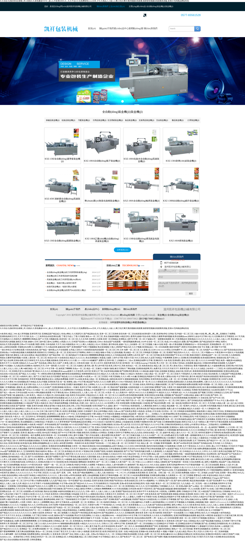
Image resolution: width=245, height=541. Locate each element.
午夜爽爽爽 (167, 358)
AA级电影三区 (227, 526)
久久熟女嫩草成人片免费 (139, 502)
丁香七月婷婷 (5, 449)
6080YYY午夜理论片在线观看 (127, 470)
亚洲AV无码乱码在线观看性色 (12, 427)
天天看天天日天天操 (204, 537)
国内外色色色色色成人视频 (37, 454)
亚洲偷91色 (143, 531)
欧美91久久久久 (40, 409)
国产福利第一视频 (23, 406)
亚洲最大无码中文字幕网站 (119, 433)
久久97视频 (136, 347)
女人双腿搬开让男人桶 (125, 521)
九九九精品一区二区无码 (191, 483)
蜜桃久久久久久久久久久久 (21, 473)
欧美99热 (221, 430)
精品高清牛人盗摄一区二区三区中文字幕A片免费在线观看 (24, 481)
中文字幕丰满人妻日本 (186, 376)
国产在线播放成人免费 (9, 521)
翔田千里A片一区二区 (135, 400)
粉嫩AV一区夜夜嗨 (8, 486)
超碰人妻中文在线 (202, 395)
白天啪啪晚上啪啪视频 (194, 502)
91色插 (3, 475)
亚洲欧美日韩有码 (212, 534)
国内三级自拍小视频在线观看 (47, 518)
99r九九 (241, 473)
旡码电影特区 (23, 379)
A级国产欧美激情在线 (35, 427)
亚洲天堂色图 (37, 406)
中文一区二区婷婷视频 (218, 531)
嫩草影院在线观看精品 (71, 374)
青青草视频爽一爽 (167, 443)
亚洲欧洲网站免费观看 (234, 505)
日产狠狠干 (4, 433)
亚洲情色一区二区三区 (220, 529)
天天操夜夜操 (169, 446)
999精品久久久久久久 (113, 398)
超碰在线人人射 (22, 395)
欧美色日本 (153, 491)
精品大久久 (144, 465)
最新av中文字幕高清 (105, 414)
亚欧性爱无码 (109, 363)
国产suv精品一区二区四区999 (201, 486)
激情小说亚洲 (38, 513)
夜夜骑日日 (42, 352)
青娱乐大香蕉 (222, 406)
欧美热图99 (192, 387)
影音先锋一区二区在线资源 (130, 334)
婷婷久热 (41, 398)
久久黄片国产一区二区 (125, 462)
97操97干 (17, 494)
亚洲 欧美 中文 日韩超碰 (198, 379)
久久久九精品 (199, 368)
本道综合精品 (212, 475)
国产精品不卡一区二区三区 (218, 440)
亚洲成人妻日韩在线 (109, 344)
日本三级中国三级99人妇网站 (46, 342)
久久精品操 (144, 371)
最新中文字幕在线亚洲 (74, 440)
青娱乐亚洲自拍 (88, 446)
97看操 (122, 374)
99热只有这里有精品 (131, 457)
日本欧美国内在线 (17, 462)
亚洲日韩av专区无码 (234, 366)
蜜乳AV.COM (117, 382)
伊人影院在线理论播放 (233, 368)
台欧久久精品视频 (19, 449)
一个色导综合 (124, 406)
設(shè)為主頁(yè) (117, 6)
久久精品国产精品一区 (172, 451)
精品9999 (97, 513)
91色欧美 (31, 424)
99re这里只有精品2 (84, 419)
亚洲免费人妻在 (178, 360)
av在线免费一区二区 (78, 502)
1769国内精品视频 (16, 352)
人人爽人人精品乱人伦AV (89, 344)
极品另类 (200, 515)
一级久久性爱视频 (209, 483)
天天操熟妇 (4, 339)
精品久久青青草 (83, 400)
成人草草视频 (23, 334)
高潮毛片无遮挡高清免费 (181, 440)
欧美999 (67, 387)
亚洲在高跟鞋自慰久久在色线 (180, 382)
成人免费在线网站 (30, 387)
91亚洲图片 (171, 438)
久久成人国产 (55, 473)
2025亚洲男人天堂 (111, 403)
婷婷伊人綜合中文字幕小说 (199, 336)
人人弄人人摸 (5, 459)
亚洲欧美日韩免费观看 (190, 358)
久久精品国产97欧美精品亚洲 (80, 513)
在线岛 (142, 384)
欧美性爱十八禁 (148, 334)
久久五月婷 (83, 339)
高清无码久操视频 (7, 342)
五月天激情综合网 (233, 467)
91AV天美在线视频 (120, 489)
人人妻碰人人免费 (133, 497)
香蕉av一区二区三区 (56, 451)
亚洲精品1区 (61, 537)
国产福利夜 (4, 438)
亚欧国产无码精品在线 (202, 443)
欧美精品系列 (139, 483)
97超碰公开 (150, 339)
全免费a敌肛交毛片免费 (174, 435)
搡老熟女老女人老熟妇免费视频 (55, 379)
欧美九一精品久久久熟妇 (40, 395)
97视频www (209, 352)
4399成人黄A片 (121, 505)
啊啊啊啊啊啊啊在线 (157, 438)
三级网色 (4, 457)
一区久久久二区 (196, 352)
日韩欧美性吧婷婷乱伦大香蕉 (177, 424)
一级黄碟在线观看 (163, 339)
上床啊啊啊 (44, 502)
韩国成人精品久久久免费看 (42, 438)
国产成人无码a (183, 499)
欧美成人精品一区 (90, 379)
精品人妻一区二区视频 (150, 443)
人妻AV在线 (63, 475)
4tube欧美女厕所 (218, 390)
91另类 (238, 433)
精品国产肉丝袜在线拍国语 (207, 376)
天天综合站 (127, 398)
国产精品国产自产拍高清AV (229, 454)
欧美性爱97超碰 (237, 435)
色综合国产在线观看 (112, 342)
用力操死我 (157, 513)
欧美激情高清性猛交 (176, 537)
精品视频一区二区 (174, 406)
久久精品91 (130, 374)
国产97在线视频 (67, 515)
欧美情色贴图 (5, 470)
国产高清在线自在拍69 (233, 350)
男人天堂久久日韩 (201, 531)
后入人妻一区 (104, 387)
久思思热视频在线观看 (133, 440)
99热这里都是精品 (69, 510)
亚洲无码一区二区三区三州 (128, 494)
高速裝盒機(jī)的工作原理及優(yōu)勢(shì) (64, 279)
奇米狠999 (88, 521)
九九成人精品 (180, 531)
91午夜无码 (33, 465)
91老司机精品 (224, 513)
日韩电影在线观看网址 (186, 411)
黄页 (233, 376)
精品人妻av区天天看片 (140, 427)
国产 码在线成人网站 (43, 363)
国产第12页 (222, 438)
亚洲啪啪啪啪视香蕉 (95, 470)
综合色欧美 (213, 374)
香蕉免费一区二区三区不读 (21, 523)
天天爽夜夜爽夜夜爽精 (234, 387)
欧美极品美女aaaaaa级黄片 (62, 371)
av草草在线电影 (106, 409)
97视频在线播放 (80, 486)
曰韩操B (97, 489)
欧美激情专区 (122, 467)
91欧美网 (16, 470)
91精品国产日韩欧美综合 (211, 491)
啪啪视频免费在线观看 (69, 523)
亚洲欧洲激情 (106, 424)
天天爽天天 (4, 462)
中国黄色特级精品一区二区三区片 (73, 505)
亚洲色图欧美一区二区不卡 (221, 344)
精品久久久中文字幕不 (31, 483)
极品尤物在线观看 (80, 459)
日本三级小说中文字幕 (49, 411)
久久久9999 (129, 446)
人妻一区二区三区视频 (178, 379)
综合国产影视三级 (7, 395)
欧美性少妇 (203, 510)
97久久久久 (114, 430)
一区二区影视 (91, 529)
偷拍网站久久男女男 (24, 409)
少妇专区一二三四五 (214, 368)
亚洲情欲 (43, 414)
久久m (218, 494)
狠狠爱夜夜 (109, 470)
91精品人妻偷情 (160, 462)
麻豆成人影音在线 (236, 406)
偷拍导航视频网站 (7, 489)
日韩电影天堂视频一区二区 (154, 352)
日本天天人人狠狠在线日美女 (92, 494)
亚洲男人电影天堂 (7, 499)
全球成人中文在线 (152, 411)
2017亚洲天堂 (127, 518)
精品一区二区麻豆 (94, 368)
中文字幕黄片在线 (149, 497)
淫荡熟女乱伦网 (24, 347)
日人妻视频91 (37, 347)
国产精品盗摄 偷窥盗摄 (163, 489)
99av (189, 470)
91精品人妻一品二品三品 (226, 403)
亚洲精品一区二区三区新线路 (123, 507)
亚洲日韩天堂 (96, 531)
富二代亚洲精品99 (179, 339)
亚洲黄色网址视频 (157, 475)
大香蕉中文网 (93, 505)
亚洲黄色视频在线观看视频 (11, 403)
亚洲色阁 (189, 494)
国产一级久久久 (6, 419)
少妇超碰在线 (127, 422)
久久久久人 (141, 507)
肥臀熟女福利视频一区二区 (95, 440)
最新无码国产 (175, 347)
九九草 (18, 483)
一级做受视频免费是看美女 (194, 454)
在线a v (107, 507)
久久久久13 (134, 529)
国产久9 (31, 457)
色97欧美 (100, 507)
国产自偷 (157, 422)
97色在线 (152, 363)
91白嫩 (134, 376)
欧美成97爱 (30, 371)
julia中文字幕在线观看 (159, 427)
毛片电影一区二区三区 (184, 334)
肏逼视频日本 (5, 454)
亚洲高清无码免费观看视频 (60, 446)
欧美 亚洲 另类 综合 (28, 384)
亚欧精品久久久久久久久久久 (200, 339)
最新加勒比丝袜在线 (54, 467)
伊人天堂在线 (159, 478)
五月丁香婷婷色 (199, 440)
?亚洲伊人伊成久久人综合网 (194, 406)
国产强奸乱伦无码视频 (116, 478)
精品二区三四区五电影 (88, 537)
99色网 (94, 387)
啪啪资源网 (181, 387)
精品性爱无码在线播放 (55, 398)
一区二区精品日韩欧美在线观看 (123, 534)
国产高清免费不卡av (217, 481)
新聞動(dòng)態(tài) (136, 32)
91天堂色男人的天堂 (82, 371)
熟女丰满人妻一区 (133, 478)
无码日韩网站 (144, 379)
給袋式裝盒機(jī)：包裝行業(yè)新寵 (62, 287)
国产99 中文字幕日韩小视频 (69, 433)
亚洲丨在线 (123, 531)
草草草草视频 (35, 379)
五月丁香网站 (142, 438)
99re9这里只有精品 (102, 416)
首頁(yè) (92, 28)
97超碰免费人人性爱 (16, 502)
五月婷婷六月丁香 (86, 427)
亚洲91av (176, 358)
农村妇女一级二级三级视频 (56, 513)
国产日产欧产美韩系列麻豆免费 (137, 451)
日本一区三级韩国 (7, 526)
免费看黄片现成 (107, 419)
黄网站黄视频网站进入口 (42, 443)
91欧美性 (4, 334)
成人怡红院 (159, 400)
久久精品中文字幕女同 (187, 507)
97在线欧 (213, 438)
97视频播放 (92, 347)
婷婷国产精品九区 (123, 347)
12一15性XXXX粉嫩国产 (88, 360)
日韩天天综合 (218, 411)
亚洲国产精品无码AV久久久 (178, 352)
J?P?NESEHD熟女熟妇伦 (179, 510)
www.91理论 (165, 350)
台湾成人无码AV (75, 350)
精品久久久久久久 (77, 358)
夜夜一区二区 (185, 518)
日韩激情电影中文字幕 (84, 416)
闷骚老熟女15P (72, 344)
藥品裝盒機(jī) (178, 120)
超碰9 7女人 (124, 344)
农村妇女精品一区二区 (152, 433)
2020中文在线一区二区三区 (152, 342)
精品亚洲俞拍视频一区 (199, 481)
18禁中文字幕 (119, 523)
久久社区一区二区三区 (67, 366)
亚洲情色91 (174, 427)
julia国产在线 (213, 473)
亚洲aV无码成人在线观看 (182, 363)
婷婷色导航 (177, 454)
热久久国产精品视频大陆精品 (209, 521)
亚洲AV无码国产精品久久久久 (107, 427)
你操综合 (110, 473)
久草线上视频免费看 (225, 449)
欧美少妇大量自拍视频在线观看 (210, 387)
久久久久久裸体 (6, 382)
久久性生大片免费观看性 (162, 515)
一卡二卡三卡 (120, 473)
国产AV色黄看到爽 (37, 430)
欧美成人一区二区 (133, 366)
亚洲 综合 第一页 (140, 382)
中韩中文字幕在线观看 (218, 422)
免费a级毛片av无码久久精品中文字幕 (196, 497)
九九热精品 (186, 390)
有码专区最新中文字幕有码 (209, 433)
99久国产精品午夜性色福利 (84, 497)
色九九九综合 (136, 433)
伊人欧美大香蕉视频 (67, 411)
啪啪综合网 (19, 510)
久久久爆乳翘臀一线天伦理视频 (13, 534)
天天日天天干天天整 (8, 379)
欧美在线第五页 (131, 481)
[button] (122, 101)
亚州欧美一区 (128, 363)
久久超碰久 (93, 449)
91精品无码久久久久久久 (46, 475)
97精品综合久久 (92, 395)
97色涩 (47, 494)
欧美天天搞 (190, 537)
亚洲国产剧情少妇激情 (103, 451)
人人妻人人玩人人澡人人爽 (11, 368)
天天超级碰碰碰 (180, 470)
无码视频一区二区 (184, 438)
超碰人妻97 (113, 406)
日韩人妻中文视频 (75, 435)
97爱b (94, 414)
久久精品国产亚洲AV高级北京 (35, 403)
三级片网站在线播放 (222, 489)
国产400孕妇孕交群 (184, 443)
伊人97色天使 (59, 486)
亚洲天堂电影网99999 (175, 465)
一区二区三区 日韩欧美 (64, 465)
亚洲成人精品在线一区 (115, 497)
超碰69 (163, 465)
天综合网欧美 (120, 419)
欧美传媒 (39, 491)
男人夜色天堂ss (176, 366)
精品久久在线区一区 (195, 409)
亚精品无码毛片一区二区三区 (43, 537)
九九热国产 (230, 363)
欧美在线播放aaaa (180, 336)
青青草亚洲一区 (186, 368)
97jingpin (215, 478)
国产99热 (121, 400)
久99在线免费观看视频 (139, 475)
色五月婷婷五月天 (31, 360)
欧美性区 (54, 494)
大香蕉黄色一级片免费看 (30, 435)
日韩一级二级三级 (207, 494)
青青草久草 (4, 523)
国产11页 (169, 481)
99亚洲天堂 (4, 473)
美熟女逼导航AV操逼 (52, 406)
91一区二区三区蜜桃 (184, 475)
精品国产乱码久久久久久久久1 (103, 400)
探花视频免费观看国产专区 (146, 526)
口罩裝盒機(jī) (193, 120)
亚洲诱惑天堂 (214, 379)
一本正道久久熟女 (87, 507)
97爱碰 (229, 481)
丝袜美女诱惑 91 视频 (158, 531)
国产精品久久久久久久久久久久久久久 (16, 513)
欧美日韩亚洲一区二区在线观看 (54, 435)
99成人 (195, 438)
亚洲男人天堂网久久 (55, 459)
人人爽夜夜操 (146, 406)
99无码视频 (211, 406)
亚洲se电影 (183, 486)
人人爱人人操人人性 (68, 409)
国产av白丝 (125, 427)
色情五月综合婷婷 (77, 395)
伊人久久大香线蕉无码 (157, 382)
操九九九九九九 (78, 491)
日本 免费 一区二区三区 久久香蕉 (134, 350)
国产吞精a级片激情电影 (70, 518)
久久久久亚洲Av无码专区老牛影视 (51, 384)
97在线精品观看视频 (50, 483)
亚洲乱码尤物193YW (46, 462)
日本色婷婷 (50, 344)
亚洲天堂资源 (97, 481)
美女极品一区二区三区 (132, 352)
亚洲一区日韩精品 (110, 339)
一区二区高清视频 (90, 430)
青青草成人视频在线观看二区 (158, 384)
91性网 (179, 446)
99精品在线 (133, 531)
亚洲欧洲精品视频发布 (25, 526)
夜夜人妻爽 (190, 459)
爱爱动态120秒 (200, 475)
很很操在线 (221, 358)
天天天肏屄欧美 (144, 515)
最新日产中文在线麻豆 (9, 384)
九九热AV (58, 438)
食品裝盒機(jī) (131, 120)
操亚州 (36, 478)
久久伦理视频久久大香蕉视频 (163, 430)
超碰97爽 (4, 502)
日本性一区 (76, 446)
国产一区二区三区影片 (171, 374)
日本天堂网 (53, 505)
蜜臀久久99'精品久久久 (107, 529)
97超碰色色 (149, 400)
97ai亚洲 (86, 376)
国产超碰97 (190, 478)
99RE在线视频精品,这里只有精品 (109, 446)
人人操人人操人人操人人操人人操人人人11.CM (19, 411)
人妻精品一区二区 (194, 350)
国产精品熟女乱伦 (91, 334)
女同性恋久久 (31, 462)
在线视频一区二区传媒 (129, 384)
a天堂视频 (131, 473)
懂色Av (64, 416)
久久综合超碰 (191, 392)
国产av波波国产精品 (170, 449)
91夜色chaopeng (141, 363)
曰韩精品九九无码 (221, 392)
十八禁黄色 (160, 481)
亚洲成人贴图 (155, 390)
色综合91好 (52, 358)
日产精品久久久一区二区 (10, 478)
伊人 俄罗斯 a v (39, 459)
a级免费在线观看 (7, 510)
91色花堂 (78, 430)
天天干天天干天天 (7, 515)
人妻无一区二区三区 (84, 478)
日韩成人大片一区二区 (115, 486)
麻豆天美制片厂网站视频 (125, 368)
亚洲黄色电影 (196, 414)
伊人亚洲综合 (234, 523)
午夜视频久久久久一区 (168, 486)
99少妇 (30, 392)
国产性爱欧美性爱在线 (129, 371)
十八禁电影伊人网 (212, 409)
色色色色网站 (12, 475)
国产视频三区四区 (205, 392)
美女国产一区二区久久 (125, 526)
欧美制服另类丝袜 (163, 467)
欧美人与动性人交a (66, 430)
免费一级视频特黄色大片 (195, 435)
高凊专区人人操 (54, 414)
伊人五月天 (98, 363)
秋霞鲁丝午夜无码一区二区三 (194, 403)
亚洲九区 (188, 371)
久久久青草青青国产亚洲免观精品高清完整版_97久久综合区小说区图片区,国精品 (87, 422)
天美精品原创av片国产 (98, 499)
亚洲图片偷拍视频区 (74, 384)
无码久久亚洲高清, (57, 454)
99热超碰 (75, 494)
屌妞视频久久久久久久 (9, 505)
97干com (229, 390)
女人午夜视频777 (216, 510)
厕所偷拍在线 (182, 430)
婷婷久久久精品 (93, 352)
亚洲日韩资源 (14, 443)
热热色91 (139, 374)
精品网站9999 (108, 515)
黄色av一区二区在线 (43, 531)
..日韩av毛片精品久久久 (100, 534)
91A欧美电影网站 (167, 414)
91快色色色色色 (31, 350)
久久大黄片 (213, 451)
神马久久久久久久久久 (9, 446)
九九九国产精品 (55, 481)
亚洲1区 (23, 433)
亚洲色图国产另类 (79, 347)
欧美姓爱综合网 (228, 433)
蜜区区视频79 (86, 518)
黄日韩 (240, 515)
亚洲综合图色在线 (230, 371)
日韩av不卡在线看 (27, 344)
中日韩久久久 (27, 478)
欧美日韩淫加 (32, 414)
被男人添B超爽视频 (90, 475)
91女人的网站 (215, 459)
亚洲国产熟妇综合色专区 (125, 491)
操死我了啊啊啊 (65, 368)
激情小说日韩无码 (187, 427)
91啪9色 (70, 416)
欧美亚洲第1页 (142, 473)
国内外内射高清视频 (155, 446)
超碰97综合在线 (143, 336)
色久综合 (4, 443)
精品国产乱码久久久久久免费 (98, 382)
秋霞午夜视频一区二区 (207, 384)
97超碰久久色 (178, 467)
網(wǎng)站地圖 (127, 315)
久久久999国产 (45, 387)
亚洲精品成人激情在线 (108, 379)
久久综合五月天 (115, 454)
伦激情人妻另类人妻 (85, 366)
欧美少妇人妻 (192, 360)
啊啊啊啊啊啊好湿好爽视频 (184, 526)
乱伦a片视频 (45, 360)
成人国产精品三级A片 (9, 440)
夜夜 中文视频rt (6, 366)
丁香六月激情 (79, 336)
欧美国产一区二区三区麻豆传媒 (127, 435)
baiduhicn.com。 (6, 537)
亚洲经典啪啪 (57, 387)
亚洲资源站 (130, 486)
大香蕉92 (26, 494)
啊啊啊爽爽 (106, 489)
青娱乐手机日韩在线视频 (150, 449)
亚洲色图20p (78, 521)
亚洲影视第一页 (165, 526)
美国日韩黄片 (195, 355)
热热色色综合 (147, 366)
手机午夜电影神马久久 (156, 507)
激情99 (57, 515)
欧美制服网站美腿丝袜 (231, 459)
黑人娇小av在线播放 (122, 409)
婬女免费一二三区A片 (139, 510)
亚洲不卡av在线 (75, 379)
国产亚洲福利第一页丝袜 (178, 462)
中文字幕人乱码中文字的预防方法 (159, 398)
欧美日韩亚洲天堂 (110, 531)
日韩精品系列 (188, 416)
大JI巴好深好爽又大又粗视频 (118, 510)
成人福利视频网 (146, 470)
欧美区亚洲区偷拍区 (34, 499)
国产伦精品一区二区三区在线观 (66, 507)
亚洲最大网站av (67, 529)
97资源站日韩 (87, 451)
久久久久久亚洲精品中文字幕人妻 (203, 430)
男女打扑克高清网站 (82, 515)
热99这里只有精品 (49, 433)
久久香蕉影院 (156, 451)
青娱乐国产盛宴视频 (118, 387)
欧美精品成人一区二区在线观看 (155, 347)
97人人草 (96, 419)
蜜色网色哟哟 (49, 499)
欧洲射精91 (193, 398)
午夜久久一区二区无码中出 (24, 416)
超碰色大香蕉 (164, 457)
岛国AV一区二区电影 (199, 473)
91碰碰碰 (68, 459)
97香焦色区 (128, 382)
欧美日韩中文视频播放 (225, 416)
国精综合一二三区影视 (95, 510)
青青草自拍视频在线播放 (29, 440)
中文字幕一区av (212, 507)
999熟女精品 (189, 395)
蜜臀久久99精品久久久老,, (88, 409)
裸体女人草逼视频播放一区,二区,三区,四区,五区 (19, 400)
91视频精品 (115, 416)
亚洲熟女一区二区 (95, 502)
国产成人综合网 (6, 360)
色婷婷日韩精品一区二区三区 (115, 502)
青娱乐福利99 (41, 451)
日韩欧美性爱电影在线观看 (213, 363)
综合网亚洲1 (212, 454)
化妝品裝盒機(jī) (68, 120)
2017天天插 (239, 336)
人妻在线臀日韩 (106, 435)
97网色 (66, 449)
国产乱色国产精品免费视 (24, 419)
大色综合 (233, 440)
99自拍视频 (4, 430)
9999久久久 (235, 491)
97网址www (218, 350)
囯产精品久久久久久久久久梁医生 (34, 446)
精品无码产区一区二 (33, 510)
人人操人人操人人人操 (105, 491)
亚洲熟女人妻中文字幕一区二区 (132, 339)
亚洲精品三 (40, 467)
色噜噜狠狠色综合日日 (91, 374)
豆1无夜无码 (66, 427)
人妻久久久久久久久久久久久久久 (217, 382)
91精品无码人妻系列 (128, 336)
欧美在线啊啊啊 (235, 422)
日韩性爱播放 (22, 486)
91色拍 (240, 403)
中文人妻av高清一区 (229, 400)
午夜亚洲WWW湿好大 (224, 352)
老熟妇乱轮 (103, 449)
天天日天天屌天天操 (188, 449)
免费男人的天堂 (133, 355)
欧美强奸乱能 (26, 443)
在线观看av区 (28, 491)
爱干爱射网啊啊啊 (7, 531)
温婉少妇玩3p (195, 499)
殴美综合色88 (225, 376)
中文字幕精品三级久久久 (109, 537)
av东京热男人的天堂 (43, 419)
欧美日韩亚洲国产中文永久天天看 (175, 355)
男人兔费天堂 (155, 368)
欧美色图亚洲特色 (208, 358)
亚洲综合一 (212, 518)
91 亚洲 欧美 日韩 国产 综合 (175, 521)
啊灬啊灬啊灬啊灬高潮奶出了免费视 (220, 334)
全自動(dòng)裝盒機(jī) (178, 315)
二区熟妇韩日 (213, 424)
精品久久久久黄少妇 (109, 374)
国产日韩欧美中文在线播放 (203, 419)
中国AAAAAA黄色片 (144, 462)
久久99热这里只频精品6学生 (218, 435)
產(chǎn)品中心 (121, 28)
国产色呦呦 (234, 392)
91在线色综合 (63, 358)
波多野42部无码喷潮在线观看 (131, 395)
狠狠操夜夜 (118, 451)
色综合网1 (45, 534)
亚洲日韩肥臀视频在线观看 (185, 515)
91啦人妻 (201, 507)
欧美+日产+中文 (68, 414)
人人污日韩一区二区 (233, 427)
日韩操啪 (226, 491)
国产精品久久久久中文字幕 (152, 424)
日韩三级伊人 (181, 400)
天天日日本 (20, 489)
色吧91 (224, 342)
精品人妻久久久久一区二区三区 (184, 433)
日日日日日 (135, 424)
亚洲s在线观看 (100, 478)
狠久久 (19, 451)
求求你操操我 (50, 424)
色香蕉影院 (135, 406)
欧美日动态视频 (225, 451)
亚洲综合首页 (75, 392)
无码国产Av (208, 350)
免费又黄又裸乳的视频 (29, 470)
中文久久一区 (5, 371)
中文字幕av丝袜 (66, 483)
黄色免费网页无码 (7, 409)
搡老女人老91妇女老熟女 (24, 355)
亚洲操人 (156, 414)
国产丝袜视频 (62, 424)
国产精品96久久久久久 (9, 529)
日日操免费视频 (13, 465)
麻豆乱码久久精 (202, 459)
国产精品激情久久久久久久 (113, 513)
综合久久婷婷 (224, 475)
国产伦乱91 (224, 478)
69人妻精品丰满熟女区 (183, 534)
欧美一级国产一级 (45, 465)
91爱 (28, 438)
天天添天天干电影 (235, 446)
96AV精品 (57, 510)
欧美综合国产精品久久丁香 (105, 438)
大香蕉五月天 (110, 494)
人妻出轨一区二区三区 (37, 358)
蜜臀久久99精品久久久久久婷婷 (48, 526)
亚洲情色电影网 (142, 368)
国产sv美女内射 (6, 494)
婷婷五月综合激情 (189, 347)
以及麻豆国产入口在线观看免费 (121, 459)
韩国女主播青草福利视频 (161, 336)
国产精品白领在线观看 (156, 409)
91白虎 (50, 515)
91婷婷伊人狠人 (26, 376)
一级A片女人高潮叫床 (127, 438)
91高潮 (24, 358)
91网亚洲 (209, 515)
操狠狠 (117, 414)
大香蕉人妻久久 (69, 363)
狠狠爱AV (227, 470)
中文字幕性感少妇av (60, 392)
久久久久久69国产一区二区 (152, 435)
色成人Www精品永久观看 (175, 342)
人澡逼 (30, 459)
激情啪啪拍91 (150, 467)
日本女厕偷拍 (114, 449)
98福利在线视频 (64, 491)
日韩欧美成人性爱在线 (49, 478)
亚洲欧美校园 (136, 403)
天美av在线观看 (29, 398)
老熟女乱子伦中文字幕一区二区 (31, 497)
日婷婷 (80, 411)
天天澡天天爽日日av (96, 486)
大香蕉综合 (188, 366)
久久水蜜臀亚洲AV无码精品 (71, 390)
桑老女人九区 (225, 465)
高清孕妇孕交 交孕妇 (165, 334)
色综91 (197, 494)
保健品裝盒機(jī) (53, 120)
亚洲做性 (123, 430)
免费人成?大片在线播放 (176, 409)
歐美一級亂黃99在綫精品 (231, 360)
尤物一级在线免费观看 (19, 430)
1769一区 (4, 422)
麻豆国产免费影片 (53, 457)
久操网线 (81, 510)
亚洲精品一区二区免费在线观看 (33, 529)
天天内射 (211, 403)
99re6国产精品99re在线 (163, 470)
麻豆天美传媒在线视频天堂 (11, 398)
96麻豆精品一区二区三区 (33, 368)
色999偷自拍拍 (109, 521)
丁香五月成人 (67, 336)
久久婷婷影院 (234, 355)
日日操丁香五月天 (60, 531)
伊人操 (235, 465)
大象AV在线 (199, 334)
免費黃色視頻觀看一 (148, 529)
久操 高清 (168, 360)
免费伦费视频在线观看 (206, 449)
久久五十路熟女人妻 (200, 422)
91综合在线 (13, 374)
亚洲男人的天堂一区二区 (130, 390)
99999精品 (96, 424)
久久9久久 (201, 446)
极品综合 (198, 363)
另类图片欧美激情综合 (201, 390)
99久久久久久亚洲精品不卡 (146, 392)
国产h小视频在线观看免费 (154, 419)
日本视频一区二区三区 (9, 376)
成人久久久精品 (18, 454)
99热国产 (40, 424)
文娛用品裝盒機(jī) (146, 120)
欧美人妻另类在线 (138, 409)
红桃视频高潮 (30, 352)
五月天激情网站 (151, 486)
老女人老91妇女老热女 (106, 457)
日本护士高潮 (226, 379)
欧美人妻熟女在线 (168, 376)
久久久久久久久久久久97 (194, 467)
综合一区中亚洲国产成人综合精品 (77, 481)
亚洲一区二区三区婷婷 (109, 334)
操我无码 (85, 433)
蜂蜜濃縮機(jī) (139, 322)
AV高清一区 (110, 392)
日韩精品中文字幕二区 (191, 491)
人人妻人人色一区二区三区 (93, 392)
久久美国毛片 (77, 334)
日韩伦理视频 (64, 494)
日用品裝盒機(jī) (99, 120)
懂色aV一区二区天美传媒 (182, 529)
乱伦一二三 (34, 336)
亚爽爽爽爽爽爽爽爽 (28, 521)
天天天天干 (74, 449)
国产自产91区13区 (216, 398)
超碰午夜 (166, 433)
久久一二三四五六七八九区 (139, 430)
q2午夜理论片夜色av (198, 424)
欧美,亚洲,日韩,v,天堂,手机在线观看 (76, 406)
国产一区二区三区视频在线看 (91, 398)
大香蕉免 (163, 491)
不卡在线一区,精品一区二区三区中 (107, 518)
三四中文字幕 (117, 358)
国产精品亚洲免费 (158, 403)
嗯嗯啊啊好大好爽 (178, 457)
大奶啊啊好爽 (225, 424)
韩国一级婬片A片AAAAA (232, 494)
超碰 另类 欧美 (6, 416)
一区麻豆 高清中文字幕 (81, 387)
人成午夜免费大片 (119, 465)
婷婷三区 (59, 499)
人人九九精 (146, 505)
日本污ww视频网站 (146, 481)
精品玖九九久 (164, 392)
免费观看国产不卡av (211, 400)
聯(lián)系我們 (102, 6)
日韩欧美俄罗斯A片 (200, 470)
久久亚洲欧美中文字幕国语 (222, 336)
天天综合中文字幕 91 (144, 521)
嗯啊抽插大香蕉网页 (86, 462)
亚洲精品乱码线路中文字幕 (148, 376)
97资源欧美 (159, 521)
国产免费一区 (139, 398)
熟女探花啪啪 (103, 347)
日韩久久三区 (107, 523)
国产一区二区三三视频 (105, 462)
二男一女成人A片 (159, 518)
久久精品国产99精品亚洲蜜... (230, 374)
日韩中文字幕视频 (199, 518)
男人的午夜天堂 (101, 366)
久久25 (75, 427)
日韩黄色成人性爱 (76, 403)
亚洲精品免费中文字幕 (143, 360)
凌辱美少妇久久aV (202, 513)
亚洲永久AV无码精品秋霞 (115, 355)
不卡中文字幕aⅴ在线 (149, 457)
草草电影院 (41, 416)
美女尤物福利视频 (111, 336)
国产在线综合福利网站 (161, 505)
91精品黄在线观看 (134, 419)
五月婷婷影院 (29, 451)
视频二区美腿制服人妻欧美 (11, 387)
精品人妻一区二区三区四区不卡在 (126, 443)
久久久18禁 (125, 376)
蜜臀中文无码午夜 (106, 360)
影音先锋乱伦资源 (7, 406)
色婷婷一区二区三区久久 (72, 526)
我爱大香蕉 (40, 344)
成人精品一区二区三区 (159, 510)
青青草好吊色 (147, 478)
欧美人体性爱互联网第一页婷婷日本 (69, 443)
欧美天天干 (4, 363)
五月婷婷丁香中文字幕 (231, 521)
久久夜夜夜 (170, 475)
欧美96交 (196, 505)
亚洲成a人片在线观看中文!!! (95, 390)
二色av (130, 360)
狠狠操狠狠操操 (131, 379)
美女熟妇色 (100, 497)
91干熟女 (4, 424)
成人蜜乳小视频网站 (209, 462)
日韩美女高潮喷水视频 (171, 390)
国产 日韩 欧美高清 (148, 494)
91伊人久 (48, 497)
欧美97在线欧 (53, 409)
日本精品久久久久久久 (191, 451)
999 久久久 (140, 486)
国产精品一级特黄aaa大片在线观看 (53, 350)
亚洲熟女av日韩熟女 (98, 433)
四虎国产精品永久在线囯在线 (144, 499)
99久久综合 (154, 465)
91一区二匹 (170, 400)
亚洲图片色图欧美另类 (143, 422)
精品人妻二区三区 (161, 366)
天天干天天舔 (23, 336)
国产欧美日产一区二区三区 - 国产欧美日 (137, 537)
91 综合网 (14, 363)
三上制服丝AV (121, 360)
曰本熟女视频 (162, 416)
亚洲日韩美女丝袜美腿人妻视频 (158, 395)
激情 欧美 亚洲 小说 (143, 513)
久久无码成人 (226, 443)
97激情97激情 (108, 368)
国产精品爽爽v (193, 342)
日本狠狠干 (88, 411)
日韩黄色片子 (52, 430)
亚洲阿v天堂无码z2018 (130, 449)
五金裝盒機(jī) (162, 120)
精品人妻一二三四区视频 (162, 454)
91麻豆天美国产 (228, 534)
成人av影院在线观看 (8, 347)
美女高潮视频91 (92, 358)
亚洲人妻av (210, 446)
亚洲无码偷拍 (238, 470)
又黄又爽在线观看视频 (25, 531)
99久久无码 (139, 358)
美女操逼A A (236, 339)
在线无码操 (149, 387)
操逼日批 (179, 371)
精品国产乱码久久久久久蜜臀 (41, 486)
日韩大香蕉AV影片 (151, 459)
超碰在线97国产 (64, 347)
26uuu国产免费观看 (8, 451)
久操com (116, 411)
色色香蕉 (60, 462)
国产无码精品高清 (195, 400)
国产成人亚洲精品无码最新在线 (214, 523)
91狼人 (112, 347)
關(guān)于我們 (106, 28)
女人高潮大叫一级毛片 (125, 392)
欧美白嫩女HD (167, 534)
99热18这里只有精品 (27, 475)
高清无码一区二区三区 (68, 339)
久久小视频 (189, 513)
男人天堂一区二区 (164, 363)
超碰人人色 (233, 499)
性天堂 (119, 363)
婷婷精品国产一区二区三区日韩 (215, 355)
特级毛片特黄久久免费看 (84, 465)
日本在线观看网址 (111, 384)
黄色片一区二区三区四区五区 (168, 483)
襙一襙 (63, 382)
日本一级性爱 (51, 366)
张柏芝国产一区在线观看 (173, 513)
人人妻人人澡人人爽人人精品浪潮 (102, 467)
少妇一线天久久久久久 (94, 403)
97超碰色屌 (55, 400)
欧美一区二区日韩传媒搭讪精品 (178, 419)
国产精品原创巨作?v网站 (210, 342)
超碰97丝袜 (154, 371)
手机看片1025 (31, 489)
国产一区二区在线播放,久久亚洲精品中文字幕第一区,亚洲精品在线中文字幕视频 (167, 523)
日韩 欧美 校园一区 (85, 363)
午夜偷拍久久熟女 (103, 465)
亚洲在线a (4, 352)
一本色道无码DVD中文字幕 (126, 515)
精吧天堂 (69, 454)
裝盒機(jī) (162, 315)
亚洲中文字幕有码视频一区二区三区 (115, 475)
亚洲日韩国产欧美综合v (114, 481)
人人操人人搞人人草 (221, 339)
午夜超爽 (145, 390)
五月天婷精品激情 (83, 414)
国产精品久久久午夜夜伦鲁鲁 (172, 459)
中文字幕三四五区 (41, 473)
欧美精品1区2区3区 (73, 451)
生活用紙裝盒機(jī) (115, 120)
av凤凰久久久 (65, 342)
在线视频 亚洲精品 (167, 371)
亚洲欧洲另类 (172, 507)
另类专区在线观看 (35, 449)
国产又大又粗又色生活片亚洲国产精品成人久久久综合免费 (58, 376)
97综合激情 (97, 521)
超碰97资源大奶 (6, 355)
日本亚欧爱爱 (173, 518)
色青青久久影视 (95, 339)
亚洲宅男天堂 (35, 334)
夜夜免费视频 (28, 518)
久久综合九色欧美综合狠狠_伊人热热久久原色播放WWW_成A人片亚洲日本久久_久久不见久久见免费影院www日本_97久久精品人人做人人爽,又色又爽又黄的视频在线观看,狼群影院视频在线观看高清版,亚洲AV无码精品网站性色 (94, 1)
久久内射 (139, 459)
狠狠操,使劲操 (179, 494)
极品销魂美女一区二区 (175, 478)
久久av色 (67, 467)
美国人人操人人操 (225, 384)
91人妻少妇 (104, 430)
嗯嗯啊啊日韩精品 (29, 339)
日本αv (100, 342)
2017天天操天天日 (21, 507)
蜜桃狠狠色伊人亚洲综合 (230, 507)
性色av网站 (66, 334)
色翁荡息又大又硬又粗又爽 (225, 515)
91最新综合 (203, 438)
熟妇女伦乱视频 (50, 491)
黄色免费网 (197, 382)
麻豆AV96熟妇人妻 (67, 478)
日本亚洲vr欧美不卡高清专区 (140, 489)
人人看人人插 (99, 473)
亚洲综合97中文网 (150, 440)
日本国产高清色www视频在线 (84, 342)
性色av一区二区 (79, 368)
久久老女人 (97, 515)
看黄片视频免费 (200, 366)
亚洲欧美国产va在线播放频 (120, 499)
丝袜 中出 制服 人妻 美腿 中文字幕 (211, 347)
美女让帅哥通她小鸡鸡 (103, 411)
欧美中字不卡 (142, 491)
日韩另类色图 (140, 446)
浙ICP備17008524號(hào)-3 (151, 319)
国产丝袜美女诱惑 (128, 411)
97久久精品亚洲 (50, 347)
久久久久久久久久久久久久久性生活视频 (91, 454)
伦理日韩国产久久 (99, 406)
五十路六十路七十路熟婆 (79, 531)
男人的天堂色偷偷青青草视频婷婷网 (71, 470)
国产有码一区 (216, 395)
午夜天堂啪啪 (114, 376)
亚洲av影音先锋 (126, 483)
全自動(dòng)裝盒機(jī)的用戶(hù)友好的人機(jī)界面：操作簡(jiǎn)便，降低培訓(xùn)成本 (66, 290)
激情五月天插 (21, 342)
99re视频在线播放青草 (84, 438)
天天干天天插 (208, 457)
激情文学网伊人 (86, 489)
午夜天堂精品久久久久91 (205, 416)
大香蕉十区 (171, 387)
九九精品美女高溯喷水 (23, 366)
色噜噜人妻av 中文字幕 (76, 382)
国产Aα (14, 497)
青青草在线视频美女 (202, 529)
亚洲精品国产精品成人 (51, 334)
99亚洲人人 (45, 400)
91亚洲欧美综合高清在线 (224, 537)
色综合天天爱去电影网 (9, 344)
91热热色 (141, 411)
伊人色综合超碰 (57, 395)
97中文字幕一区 (51, 368)
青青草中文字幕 (224, 483)
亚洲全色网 (18, 360)
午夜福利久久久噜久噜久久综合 (194, 374)
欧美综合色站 (199, 534)
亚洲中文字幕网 (224, 518)
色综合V (24, 465)
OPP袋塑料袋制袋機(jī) (121, 322)
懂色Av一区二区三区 (94, 336)
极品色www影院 (34, 433)
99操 (67, 395)
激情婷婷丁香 (133, 465)
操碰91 (31, 342)
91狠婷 (119, 457)
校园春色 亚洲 (57, 360)
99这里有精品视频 (111, 371)
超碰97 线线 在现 (19, 459)
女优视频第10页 (235, 419)
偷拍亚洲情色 (14, 422)
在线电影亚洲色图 (79, 467)
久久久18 (99, 384)
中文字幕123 (94, 459)
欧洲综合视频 (209, 414)
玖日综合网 (237, 382)
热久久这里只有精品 (153, 358)
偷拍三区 (104, 459)
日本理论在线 (42, 505)
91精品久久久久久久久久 (90, 523)
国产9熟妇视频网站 (85, 473)
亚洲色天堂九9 (18, 371)
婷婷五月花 (186, 422)
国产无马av (27, 390)
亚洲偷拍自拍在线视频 (234, 411)
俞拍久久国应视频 (88, 457)
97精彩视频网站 (216, 470)
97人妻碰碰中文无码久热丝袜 (208, 526)
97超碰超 (23, 505)
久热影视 (146, 403)
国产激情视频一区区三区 (222, 497)
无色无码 (69, 486)
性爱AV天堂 (129, 358)
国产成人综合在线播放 (9, 540)
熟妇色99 (84, 449)
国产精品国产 (177, 395)
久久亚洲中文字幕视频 (166, 499)
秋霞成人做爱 (105, 358)
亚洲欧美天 (158, 360)
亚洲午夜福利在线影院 (25, 467)
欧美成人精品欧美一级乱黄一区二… (136, 414)
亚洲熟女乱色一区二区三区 (11, 491)
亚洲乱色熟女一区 (136, 467)
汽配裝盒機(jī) (84, 120)
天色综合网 (114, 483)
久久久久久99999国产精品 (209, 360)
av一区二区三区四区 (99, 376)
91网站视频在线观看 (42, 392)
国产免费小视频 (161, 537)
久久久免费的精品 (203, 478)
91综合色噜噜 (194, 462)
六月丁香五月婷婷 (39, 515)
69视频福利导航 (127, 416)
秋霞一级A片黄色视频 (173, 344)
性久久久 (31, 505)
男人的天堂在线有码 (106, 526)
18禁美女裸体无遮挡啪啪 (50, 374)
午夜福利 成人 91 (178, 392)
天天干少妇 (60, 344)
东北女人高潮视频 (23, 515)
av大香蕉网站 (123, 529)
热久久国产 (57, 363)
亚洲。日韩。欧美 (69, 473)
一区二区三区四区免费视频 (178, 473)
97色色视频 (238, 352)
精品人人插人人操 (7, 483)
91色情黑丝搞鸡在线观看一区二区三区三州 (101, 350)
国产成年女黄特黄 (181, 481)
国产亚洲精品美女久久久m (11, 518)
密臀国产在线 (160, 387)
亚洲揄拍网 (129, 513)
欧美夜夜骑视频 (180, 398)
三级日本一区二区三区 (9, 435)
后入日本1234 (154, 350)
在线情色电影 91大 (136, 387)
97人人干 (194, 510)
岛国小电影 (150, 483)
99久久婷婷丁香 (175, 416)
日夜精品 (192, 521)
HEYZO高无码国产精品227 (80, 424)
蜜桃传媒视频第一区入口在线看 (186, 489)
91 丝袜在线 (203, 398)
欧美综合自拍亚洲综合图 (50, 336)
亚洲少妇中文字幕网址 (76, 352)
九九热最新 (15, 433)
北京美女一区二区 (168, 411)
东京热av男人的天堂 (121, 424)
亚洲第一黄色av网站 (228, 473)
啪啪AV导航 (105, 352)
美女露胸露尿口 (27, 422)
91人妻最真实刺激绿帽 (17, 424)
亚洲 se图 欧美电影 (68, 400)
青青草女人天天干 (115, 440)
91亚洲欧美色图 (6, 507)
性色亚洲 (209, 467)
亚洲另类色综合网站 (159, 379)
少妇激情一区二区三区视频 (141, 344)
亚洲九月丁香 (97, 371)
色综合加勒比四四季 (142, 518)
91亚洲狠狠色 (113, 390)
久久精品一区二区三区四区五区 (45, 390)
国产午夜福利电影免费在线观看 (184, 384)
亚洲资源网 (124, 403)
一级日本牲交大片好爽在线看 (12, 350)
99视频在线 (53, 339)
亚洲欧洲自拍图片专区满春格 (50, 489)
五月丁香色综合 (189, 446)
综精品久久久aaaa (26, 363)
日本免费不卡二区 (178, 350)
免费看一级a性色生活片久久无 (214, 499)
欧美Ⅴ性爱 (20, 499)
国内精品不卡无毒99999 (78, 355)
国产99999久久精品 (71, 489)
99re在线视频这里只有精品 (25, 382)
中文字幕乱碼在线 (194, 457)
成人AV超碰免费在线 (216, 366)
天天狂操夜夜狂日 (100, 483)
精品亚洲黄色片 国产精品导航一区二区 (51, 355)
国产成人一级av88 (7, 392)
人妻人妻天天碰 (90, 526)
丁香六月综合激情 (91, 435)
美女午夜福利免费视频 (58, 403)
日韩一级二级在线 (174, 403)
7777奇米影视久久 (107, 505)
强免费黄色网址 (33, 534)
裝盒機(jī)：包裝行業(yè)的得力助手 (62, 283)
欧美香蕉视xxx (135, 505)
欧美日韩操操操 (71, 462)
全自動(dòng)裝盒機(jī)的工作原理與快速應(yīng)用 (67, 272)
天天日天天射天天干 (170, 368)
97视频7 (171, 531)
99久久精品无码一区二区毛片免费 (137, 454)
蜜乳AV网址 (177, 505)
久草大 (205, 451)
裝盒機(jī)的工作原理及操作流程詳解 (62, 276)
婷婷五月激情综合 (47, 470)
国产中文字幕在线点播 (70, 457)
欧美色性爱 (24, 540)
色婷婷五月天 (39, 366)
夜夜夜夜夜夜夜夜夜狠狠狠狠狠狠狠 (208, 371)
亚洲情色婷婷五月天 (8, 336)
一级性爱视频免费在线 (130, 342)
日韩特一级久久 (32, 502)
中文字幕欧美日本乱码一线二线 (13, 414)
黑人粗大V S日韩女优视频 (11, 390)
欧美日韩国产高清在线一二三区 (98, 443)
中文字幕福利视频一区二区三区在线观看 (202, 465)
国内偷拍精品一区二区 (17, 457)
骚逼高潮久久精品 (204, 411)
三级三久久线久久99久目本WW (47, 523)
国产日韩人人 (232, 358)
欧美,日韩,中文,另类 (117, 366)
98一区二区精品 (53, 529)
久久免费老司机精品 (235, 502)
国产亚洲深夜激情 (164, 494)
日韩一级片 (90, 491)
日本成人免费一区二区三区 (149, 534)
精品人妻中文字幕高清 (59, 502)
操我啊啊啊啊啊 (53, 416)
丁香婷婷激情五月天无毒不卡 (76, 499)
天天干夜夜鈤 (221, 446)
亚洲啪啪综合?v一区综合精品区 (196, 344)
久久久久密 (187, 505)
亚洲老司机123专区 (22, 537)
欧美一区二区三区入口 (109, 395)
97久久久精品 (68, 438)
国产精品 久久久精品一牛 (29, 374)
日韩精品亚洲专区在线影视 (64, 419)
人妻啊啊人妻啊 (174, 491)
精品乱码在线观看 (17, 438)
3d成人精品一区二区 (152, 374)
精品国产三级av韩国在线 (229, 462)
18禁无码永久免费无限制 (145, 416)
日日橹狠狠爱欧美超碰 (171, 422)
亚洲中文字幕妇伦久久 (53, 449)
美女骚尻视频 (164, 440)
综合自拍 (4, 374)
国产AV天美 (43, 339)
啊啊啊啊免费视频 (96, 355)
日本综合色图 (21, 392)
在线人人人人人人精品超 (225, 457)
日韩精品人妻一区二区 (56, 352)
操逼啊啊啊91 (219, 467)
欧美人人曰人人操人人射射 (212, 505)
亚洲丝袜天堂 (53, 382)
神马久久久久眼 (70, 360)
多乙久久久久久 (71, 398)
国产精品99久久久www (82, 483)
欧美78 (121, 379)
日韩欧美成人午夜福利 (43, 422)
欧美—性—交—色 (202, 427)
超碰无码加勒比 (164, 529)
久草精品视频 (72, 537)
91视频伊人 (47, 510)
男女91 (190, 531)
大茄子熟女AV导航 (52, 427)
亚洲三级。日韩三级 (157, 473)
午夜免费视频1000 (233, 430)
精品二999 (12, 334)
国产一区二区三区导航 (150, 355)
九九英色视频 (116, 352)
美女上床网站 (89, 384)
